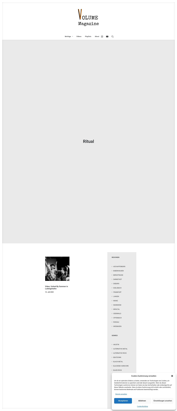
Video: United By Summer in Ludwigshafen (56, 120)
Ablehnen (142, 401)
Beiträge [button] (69, 36)
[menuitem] (68, 36)
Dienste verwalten (121, 394)
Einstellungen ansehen (163, 401)
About (97, 36)
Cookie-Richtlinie (142, 406)
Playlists (88, 36)
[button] (172, 376)
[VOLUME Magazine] (88, 17)
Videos (79, 36)
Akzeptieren (123, 401)
